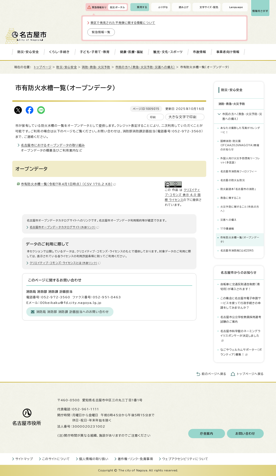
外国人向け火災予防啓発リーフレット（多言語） (240, 160)
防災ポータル (117, 7)
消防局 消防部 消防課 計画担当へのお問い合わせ (72, 311)
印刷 (153, 117)
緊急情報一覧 (101, 32)
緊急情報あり (99, 7)
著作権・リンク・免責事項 (135, 458)
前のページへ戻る (214, 373)
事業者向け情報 (227, 51)
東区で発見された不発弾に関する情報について (122, 22)
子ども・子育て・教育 (95, 51)
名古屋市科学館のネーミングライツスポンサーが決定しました (240, 336)
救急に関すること (231, 198)
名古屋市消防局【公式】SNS (237, 250)
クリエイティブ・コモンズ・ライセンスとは (65, 262)
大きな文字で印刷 (182, 117)
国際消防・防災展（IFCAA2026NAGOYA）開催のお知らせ (239, 145)
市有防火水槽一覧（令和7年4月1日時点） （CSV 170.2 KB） (68, 184)
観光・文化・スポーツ (168, 51)
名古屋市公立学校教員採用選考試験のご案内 (240, 319)
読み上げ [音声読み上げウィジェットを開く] (184, 7)
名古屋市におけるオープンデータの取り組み (53, 145)
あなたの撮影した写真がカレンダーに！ (240, 130)
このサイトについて (56, 458)
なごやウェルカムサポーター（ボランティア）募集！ (241, 352)
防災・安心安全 (28, 51)
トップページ (42, 67)
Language (236, 7)
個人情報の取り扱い (93, 458)
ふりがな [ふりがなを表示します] (163, 7)
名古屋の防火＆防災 (232, 180)
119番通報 (227, 228)
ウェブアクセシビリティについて (185, 458)
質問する (142, 7)
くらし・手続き (59, 51)
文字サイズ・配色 (209, 7)
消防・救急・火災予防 (96, 67)
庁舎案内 (206, 433)
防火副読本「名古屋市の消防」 (238, 189)
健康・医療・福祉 (131, 51)
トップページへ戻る (250, 373)
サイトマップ (24, 458)
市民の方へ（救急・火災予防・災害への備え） (145, 67)
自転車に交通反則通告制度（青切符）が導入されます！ (240, 286)
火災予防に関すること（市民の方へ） (239, 209)
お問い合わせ (245, 433)
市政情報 (199, 51)
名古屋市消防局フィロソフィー (238, 171)
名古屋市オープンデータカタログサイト (64, 227)
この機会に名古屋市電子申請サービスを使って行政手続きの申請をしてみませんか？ (240, 303)
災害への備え (228, 220)
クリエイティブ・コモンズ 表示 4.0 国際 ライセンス (183, 194)
